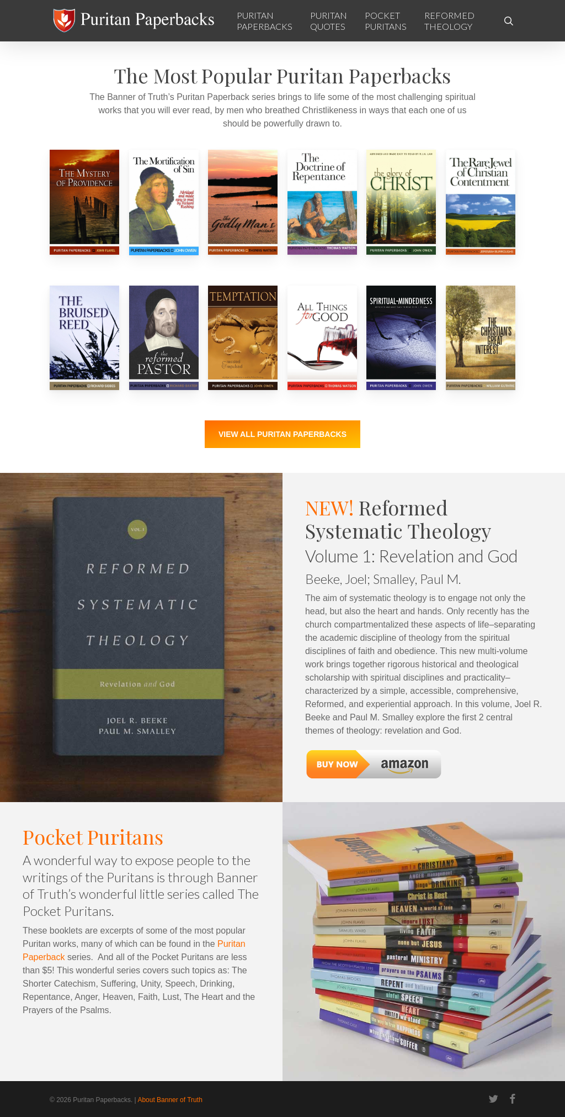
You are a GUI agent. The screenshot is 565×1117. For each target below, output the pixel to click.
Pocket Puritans (93, 836)
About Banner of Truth (169, 1100)
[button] (282, 434)
